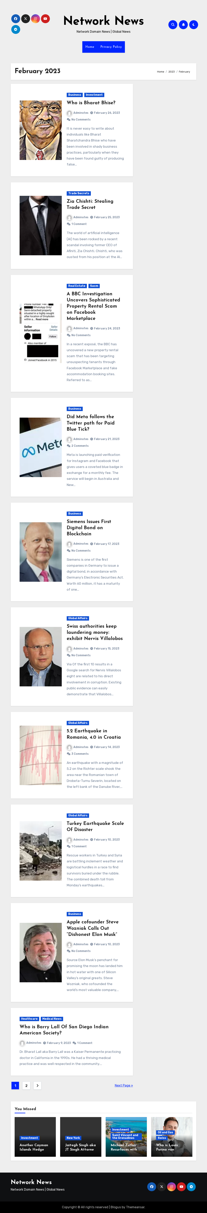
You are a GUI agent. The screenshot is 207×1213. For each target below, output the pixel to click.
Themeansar (135, 1207)
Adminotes (77, 113)
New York (73, 1138)
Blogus (116, 1207)
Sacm (94, 286)
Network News (103, 22)
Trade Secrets (78, 193)
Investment (94, 95)
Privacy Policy (111, 47)
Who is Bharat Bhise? (91, 103)
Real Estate (76, 286)
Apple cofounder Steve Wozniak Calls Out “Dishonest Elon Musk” (93, 928)
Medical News (52, 1019)
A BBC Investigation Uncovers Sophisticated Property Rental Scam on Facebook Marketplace (93, 306)
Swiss (162, 1138)
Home (89, 47)
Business (74, 95)
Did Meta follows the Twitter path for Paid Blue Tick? (91, 423)
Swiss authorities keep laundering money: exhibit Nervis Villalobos (95, 632)
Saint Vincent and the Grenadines (125, 1137)
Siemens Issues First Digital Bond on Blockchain (89, 528)
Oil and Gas (165, 1132)
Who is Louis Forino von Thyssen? (167, 1149)
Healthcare (29, 1019)
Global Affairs (77, 618)
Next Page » (124, 1085)
